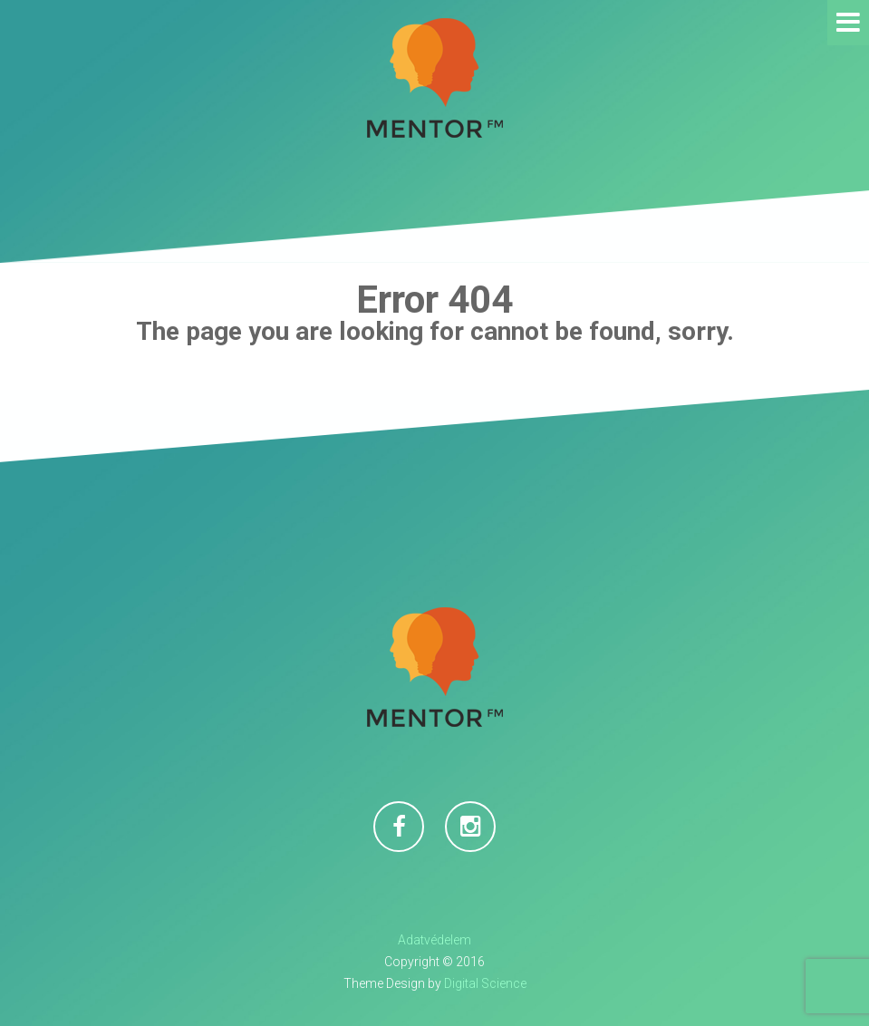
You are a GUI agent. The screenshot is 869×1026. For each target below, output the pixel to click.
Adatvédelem (434, 940)
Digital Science (485, 983)
